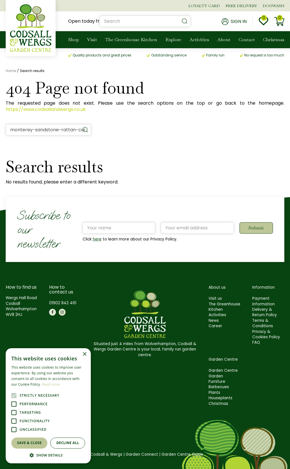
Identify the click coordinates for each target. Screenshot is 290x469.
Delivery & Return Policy (264, 312)
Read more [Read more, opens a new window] (51, 384)
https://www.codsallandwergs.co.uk (46, 109)
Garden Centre (223, 370)
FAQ (256, 342)
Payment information (263, 301)
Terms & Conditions (262, 323)
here (97, 239)
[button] (48, 455)
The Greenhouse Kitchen (224, 306)
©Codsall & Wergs (104, 454)
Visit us (215, 298)
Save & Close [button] (29, 442)
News (214, 320)
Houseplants (220, 398)
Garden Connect (142, 454)
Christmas (218, 403)
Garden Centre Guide (182, 454)
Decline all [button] (67, 442)
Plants (214, 392)
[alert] (48, 405)
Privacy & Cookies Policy (266, 334)
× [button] (84, 354)
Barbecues (219, 387)
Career (215, 326)
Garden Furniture (217, 378)
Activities (217, 315)
